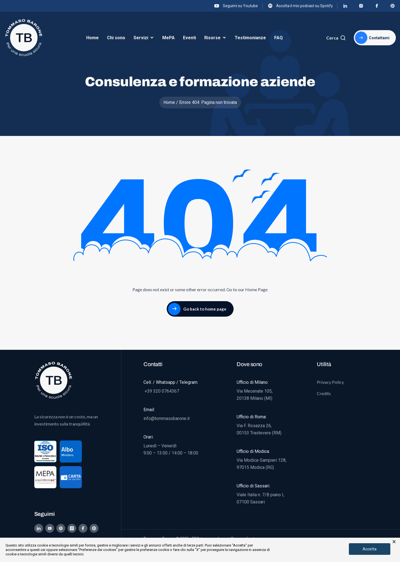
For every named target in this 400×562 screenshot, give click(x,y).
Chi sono (116, 37)
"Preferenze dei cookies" (97, 550)
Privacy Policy (330, 382)
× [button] (394, 541)
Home (92, 37)
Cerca (336, 37)
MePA (168, 37)
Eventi (189, 37)
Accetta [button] (370, 549)
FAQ (278, 37)
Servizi (141, 37)
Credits (324, 393)
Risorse (212, 37)
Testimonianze (250, 37)
